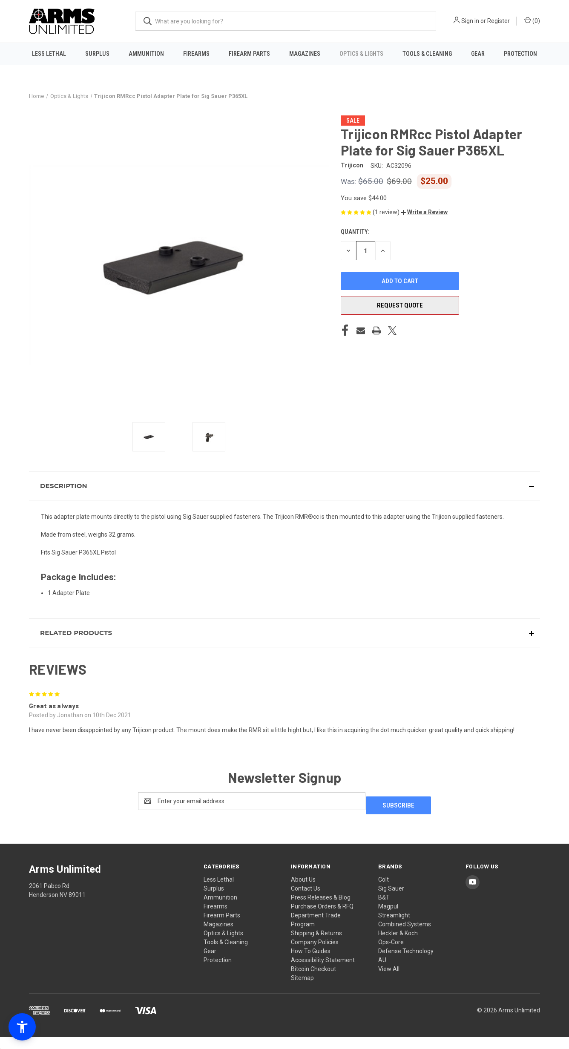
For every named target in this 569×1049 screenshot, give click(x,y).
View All (388, 980)
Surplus (97, 53)
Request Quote (400, 322)
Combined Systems (404, 936)
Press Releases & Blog (321, 909)
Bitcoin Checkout (313, 980)
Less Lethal (49, 53)
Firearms (196, 53)
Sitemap (302, 989)
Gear (478, 53)
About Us (303, 891)
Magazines (304, 53)
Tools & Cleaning (427, 53)
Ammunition (146, 53)
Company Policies (315, 954)
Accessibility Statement (323, 972)
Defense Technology (406, 963)
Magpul (388, 918)
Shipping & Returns (316, 945)
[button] (424, 228)
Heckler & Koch (398, 945)
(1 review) (387, 228)
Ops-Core (391, 954)
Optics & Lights (361, 53)
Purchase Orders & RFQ (322, 918)
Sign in (470, 20)
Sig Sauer (391, 900)
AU (382, 972)
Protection (520, 53)
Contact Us (305, 900)
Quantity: (355, 248)
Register (498, 20)
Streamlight (394, 927)
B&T (384, 909)
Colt (383, 891)
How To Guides (310, 963)
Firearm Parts (249, 53)
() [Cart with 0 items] (532, 20)
